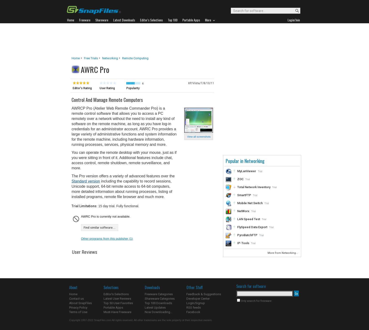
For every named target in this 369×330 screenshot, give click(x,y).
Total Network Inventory (253, 187)
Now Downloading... (158, 312)
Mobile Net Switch (250, 203)
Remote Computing (135, 58)
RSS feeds (193, 307)
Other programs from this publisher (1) (107, 238)
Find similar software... (100, 227)
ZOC (240, 179)
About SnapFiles (80, 303)
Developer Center (198, 298)
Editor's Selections (116, 294)
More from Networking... (283, 252)
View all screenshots (199, 136)
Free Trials (91, 58)
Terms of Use (78, 312)
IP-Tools (243, 243)
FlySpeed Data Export (252, 227)
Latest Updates (155, 307)
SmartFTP (244, 195)
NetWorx (243, 211)
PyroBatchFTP (247, 235)
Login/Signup (195, 303)
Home (76, 58)
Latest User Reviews (117, 298)
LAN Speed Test (248, 219)
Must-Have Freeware (117, 312)
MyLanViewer (246, 171)
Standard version (86, 181)
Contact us (76, 298)
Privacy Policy (78, 307)
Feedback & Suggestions (203, 294)
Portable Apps (113, 307)
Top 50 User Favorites (118, 303)
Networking (110, 58)
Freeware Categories (159, 294)
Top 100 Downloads (158, 303)
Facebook (193, 312)
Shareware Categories (160, 298)
